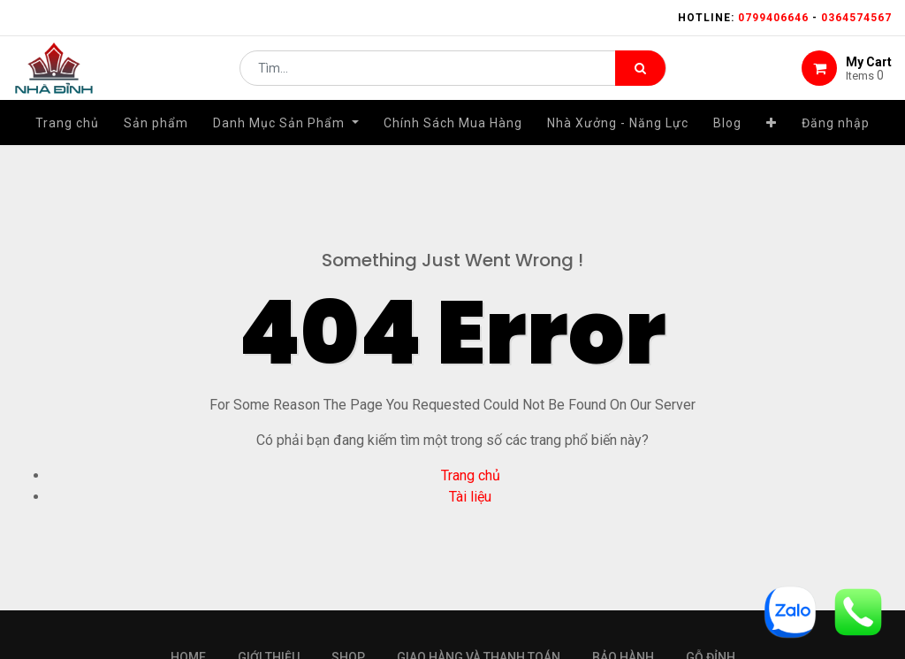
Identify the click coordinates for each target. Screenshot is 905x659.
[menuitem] (67, 139)
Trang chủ (470, 475)
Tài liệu (470, 496)
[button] (771, 139)
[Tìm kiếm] (640, 76)
